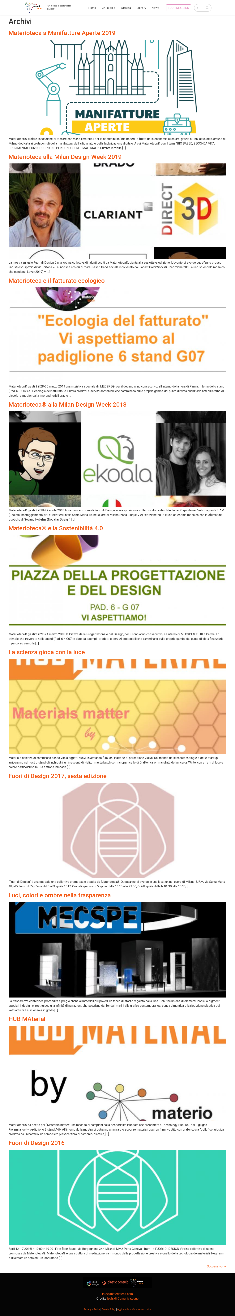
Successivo (216, 1266)
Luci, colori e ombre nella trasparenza (60, 895)
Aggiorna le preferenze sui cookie (134, 1309)
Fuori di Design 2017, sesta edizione (58, 776)
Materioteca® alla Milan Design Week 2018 (67, 404)
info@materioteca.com (117, 1294)
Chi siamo (108, 7)
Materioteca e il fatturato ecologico (57, 280)
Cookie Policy (109, 1309)
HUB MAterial (27, 1019)
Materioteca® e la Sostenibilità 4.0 (56, 528)
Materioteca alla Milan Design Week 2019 (65, 156)
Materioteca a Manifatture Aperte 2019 (62, 33)
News (156, 7)
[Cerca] (207, 7)
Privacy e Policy (92, 1309)
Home (92, 7)
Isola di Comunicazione (123, 1298)
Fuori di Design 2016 (37, 1142)
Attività (126, 7)
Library (141, 7)
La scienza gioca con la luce (47, 652)
